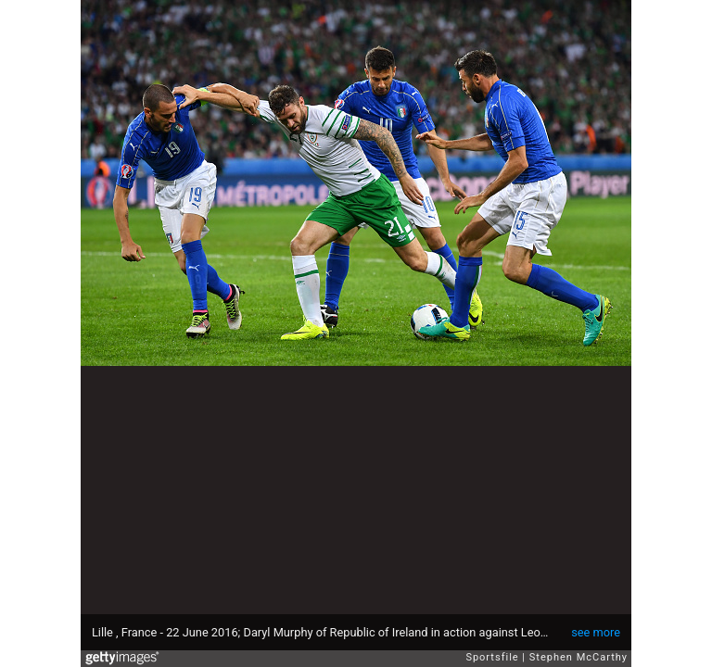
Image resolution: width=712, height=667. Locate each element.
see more (595, 632)
